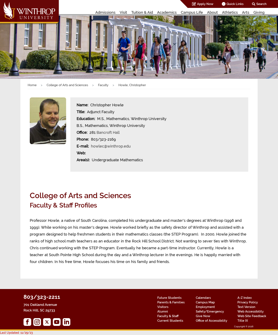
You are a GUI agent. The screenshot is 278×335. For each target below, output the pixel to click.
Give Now (203, 316)
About (212, 12)
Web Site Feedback (251, 316)
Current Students (170, 321)
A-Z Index (244, 298)
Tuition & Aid (142, 12)
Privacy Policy (247, 302)
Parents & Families (171, 302)
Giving (258, 12)
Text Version (246, 307)
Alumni (162, 311)
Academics (167, 12)
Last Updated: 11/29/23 (16, 332)
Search (261, 4)
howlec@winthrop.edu (111, 146)
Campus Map (205, 302)
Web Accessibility (250, 311)
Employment (205, 307)
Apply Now (205, 4)
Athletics (230, 12)
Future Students (169, 298)
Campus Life (192, 12)
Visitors (162, 307)
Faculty (103, 85)
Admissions (105, 12)
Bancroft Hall (108, 132)
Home (32, 85)
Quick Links (235, 4)
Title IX (242, 321)
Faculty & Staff (168, 316)
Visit (123, 12)
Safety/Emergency (210, 311)
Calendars (203, 298)
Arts (245, 12)
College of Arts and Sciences (67, 85)
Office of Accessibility (211, 321)
